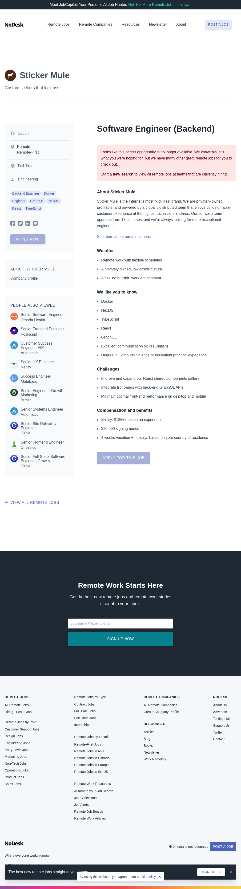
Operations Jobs (17, 770)
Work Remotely (155, 759)
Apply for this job (124, 458)
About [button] (181, 24)
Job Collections (85, 798)
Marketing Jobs (16, 757)
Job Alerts (81, 805)
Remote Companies (95, 24)
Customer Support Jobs (22, 729)
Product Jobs (14, 777)
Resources (154, 724)
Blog (147, 739)
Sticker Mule (45, 75)
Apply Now (28, 239)
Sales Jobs (13, 784)
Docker (49, 193)
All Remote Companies (160, 705)
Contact (219, 739)
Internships (82, 725)
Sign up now (120, 639)
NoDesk (220, 697)
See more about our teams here (123, 237)
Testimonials (222, 719)
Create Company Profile (161, 712)
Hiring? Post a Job (18, 712)
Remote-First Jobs (87, 744)
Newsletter (158, 24)
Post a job (218, 24)
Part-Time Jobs (85, 718)
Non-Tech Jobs (16, 763)
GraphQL (37, 201)
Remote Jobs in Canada (91, 758)
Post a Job (223, 846)
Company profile (24, 278)
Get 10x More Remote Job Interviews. (159, 5)
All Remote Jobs (17, 705)
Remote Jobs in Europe (91, 765)
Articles (149, 732)
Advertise (220, 712)
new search (123, 174)
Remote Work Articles (90, 818)
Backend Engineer (25, 193)
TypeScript (33, 208)
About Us (220, 705)
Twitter (218, 732)
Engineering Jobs (17, 743)
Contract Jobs (84, 704)
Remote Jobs (58, 24)
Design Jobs (14, 736)
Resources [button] (131, 24)
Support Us (221, 725)
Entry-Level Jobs (17, 750)
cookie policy (146, 877)
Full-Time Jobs (85, 711)
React (16, 208)
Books (148, 745)
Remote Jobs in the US (91, 772)
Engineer (18, 201)
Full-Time (25, 166)
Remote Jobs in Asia (89, 751)
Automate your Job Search (93, 791)
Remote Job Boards (88, 811)
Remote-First (28, 152)
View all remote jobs (32, 503)
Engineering (28, 179)
